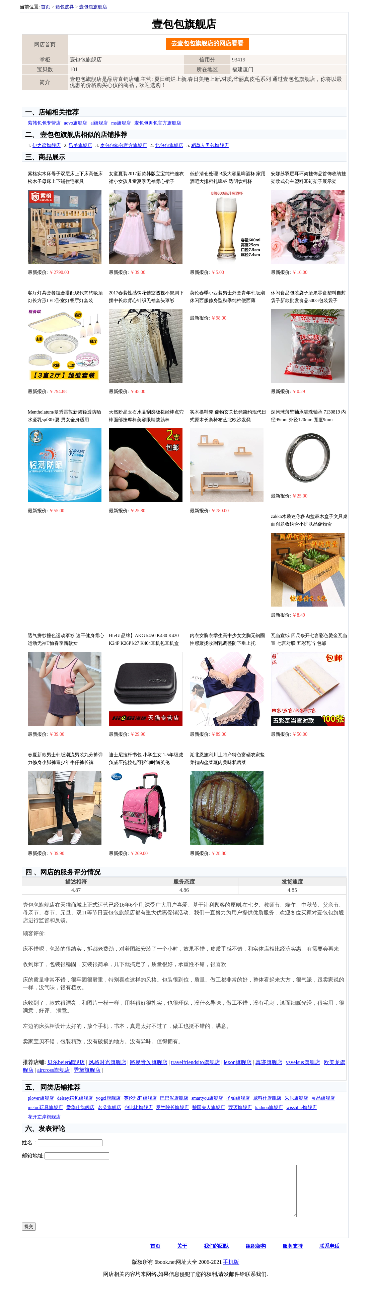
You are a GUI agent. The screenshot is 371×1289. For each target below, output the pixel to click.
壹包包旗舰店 (93, 6)
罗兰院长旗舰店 (172, 1107)
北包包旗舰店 (169, 145)
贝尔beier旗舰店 (66, 1062)
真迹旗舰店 (268, 1062)
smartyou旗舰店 (207, 1098)
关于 (182, 1256)
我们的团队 (216, 1256)
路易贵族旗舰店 (148, 1062)
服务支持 (293, 1256)
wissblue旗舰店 (301, 1107)
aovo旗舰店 (75, 123)
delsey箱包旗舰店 (75, 1098)
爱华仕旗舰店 (80, 1107)
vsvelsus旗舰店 (303, 1062)
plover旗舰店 (41, 1098)
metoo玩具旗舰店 (45, 1107)
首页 (45, 6)
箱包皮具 (64, 6)
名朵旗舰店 (109, 1107)
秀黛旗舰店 (87, 1070)
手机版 (231, 1272)
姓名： (30, 1142)
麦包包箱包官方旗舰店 (123, 145)
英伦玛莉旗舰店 (140, 1098)
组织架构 (256, 1256)
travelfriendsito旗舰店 (195, 1062)
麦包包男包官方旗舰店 (157, 123)
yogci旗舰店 (108, 1098)
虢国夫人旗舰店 (208, 1107)
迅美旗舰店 (80, 145)
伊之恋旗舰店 (46, 145)
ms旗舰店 (121, 123)
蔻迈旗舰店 (240, 1107)
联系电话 (329, 1256)
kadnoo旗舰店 (269, 1107)
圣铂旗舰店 (238, 1098)
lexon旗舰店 (238, 1062)
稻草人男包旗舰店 (210, 145)
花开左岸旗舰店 (44, 1116)
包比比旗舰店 (139, 1107)
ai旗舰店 (99, 123)
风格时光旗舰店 (107, 1062)
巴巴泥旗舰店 (174, 1098)
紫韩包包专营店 (44, 123)
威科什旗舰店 (267, 1098)
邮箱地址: (33, 1155)
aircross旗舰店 (53, 1070)
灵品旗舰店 (323, 1098)
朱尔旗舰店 (296, 1098)
